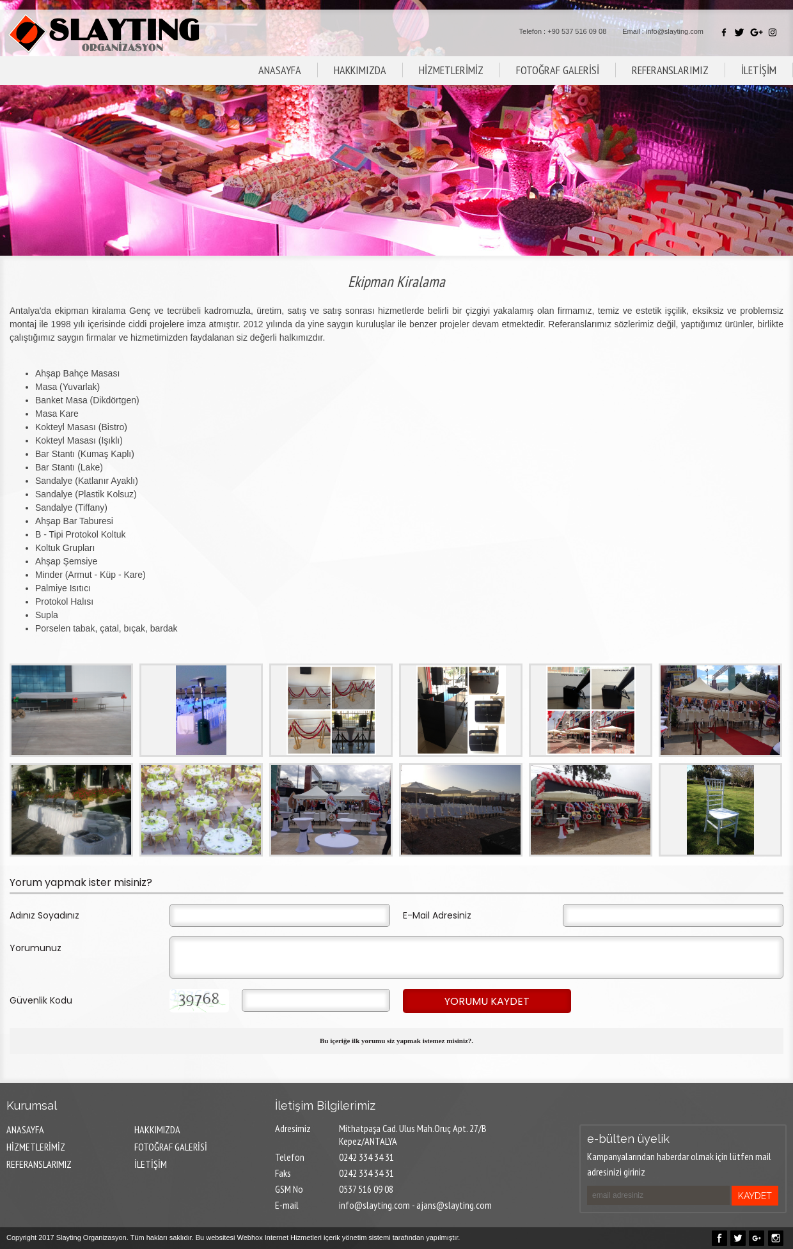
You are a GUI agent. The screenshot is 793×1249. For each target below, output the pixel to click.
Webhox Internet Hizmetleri (279, 1237)
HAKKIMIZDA (360, 70)
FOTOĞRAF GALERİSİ (557, 70)
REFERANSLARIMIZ (670, 70)
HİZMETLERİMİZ (451, 70)
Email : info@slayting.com (662, 31)
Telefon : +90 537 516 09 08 (563, 31)
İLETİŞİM (758, 70)
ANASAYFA (279, 70)
